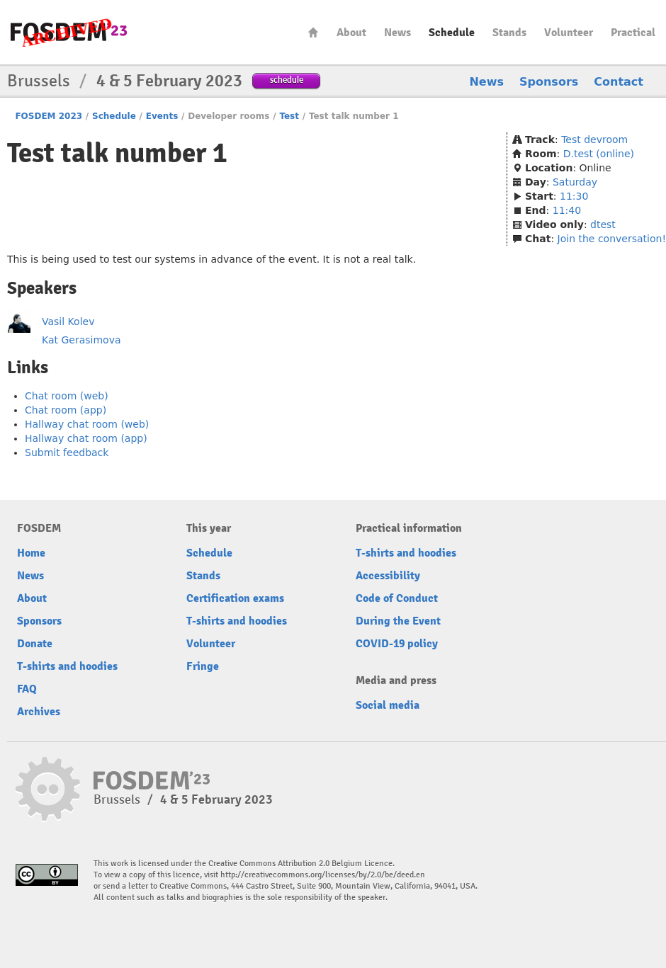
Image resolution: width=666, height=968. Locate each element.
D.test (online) (598, 153)
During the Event (398, 621)
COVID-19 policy (397, 644)
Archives (38, 712)
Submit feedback (66, 452)
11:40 (567, 210)
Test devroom (594, 139)
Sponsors (548, 82)
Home (313, 32)
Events (162, 116)
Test (289, 116)
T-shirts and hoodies (67, 666)
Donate (34, 644)
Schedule (452, 32)
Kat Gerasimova (81, 340)
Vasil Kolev (68, 321)
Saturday (575, 182)
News (397, 32)
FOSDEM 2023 (48, 116)
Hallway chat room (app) (86, 438)
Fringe (202, 666)
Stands (509, 32)
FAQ (27, 689)
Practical (633, 32)
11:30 (574, 196)
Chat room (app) (65, 410)
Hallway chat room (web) (87, 424)
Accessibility (388, 576)
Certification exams (235, 598)
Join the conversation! (612, 238)
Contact (618, 82)
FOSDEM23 (69, 32)
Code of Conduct (397, 598)
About (351, 32)
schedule (286, 79)
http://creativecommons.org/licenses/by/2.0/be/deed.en (322, 875)
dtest (603, 224)
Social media (387, 705)
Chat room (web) (66, 396)
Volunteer (568, 32)
